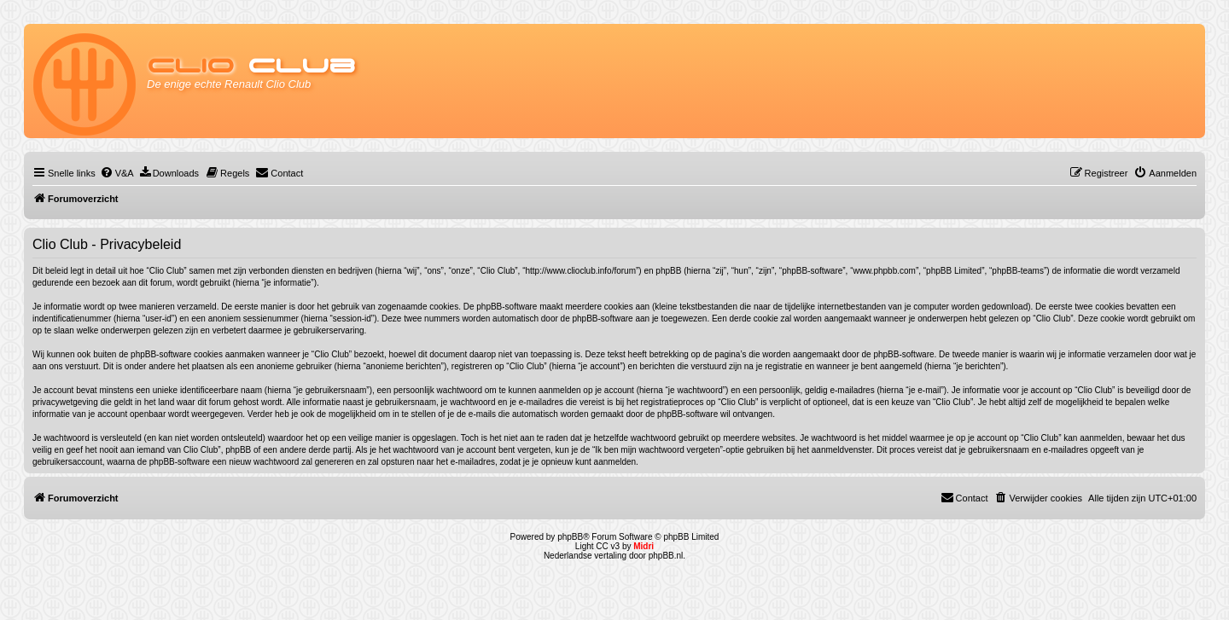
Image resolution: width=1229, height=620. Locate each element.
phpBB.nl (666, 555)
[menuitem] (117, 173)
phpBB (570, 537)
